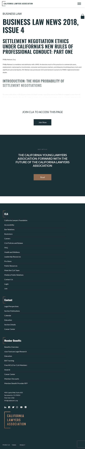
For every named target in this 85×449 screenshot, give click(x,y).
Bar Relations (9, 229)
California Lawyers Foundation (15, 220)
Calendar (7, 315)
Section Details (10, 324)
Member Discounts (11, 379)
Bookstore (8, 234)
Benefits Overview (11, 347)
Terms (14, 445)
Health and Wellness (12, 252)
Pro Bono (8, 261)
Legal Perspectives (11, 306)
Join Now (43, 122)
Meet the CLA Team (11, 270)
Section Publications (12, 311)
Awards (7, 370)
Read (42, 177)
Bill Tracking (9, 361)
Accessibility (9, 225)
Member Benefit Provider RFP (16, 383)
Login (6, 284)
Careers (7, 238)
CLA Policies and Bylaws (13, 243)
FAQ (6, 248)
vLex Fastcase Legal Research (15, 351)
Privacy (22, 445)
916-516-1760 (9, 398)
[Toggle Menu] (79, 4)
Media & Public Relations (13, 275)
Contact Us (8, 279)
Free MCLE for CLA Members (15, 365)
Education (8, 320)
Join (5, 288)
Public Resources (10, 266)
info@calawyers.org (11, 400)
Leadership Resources (12, 257)
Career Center (9, 329)
